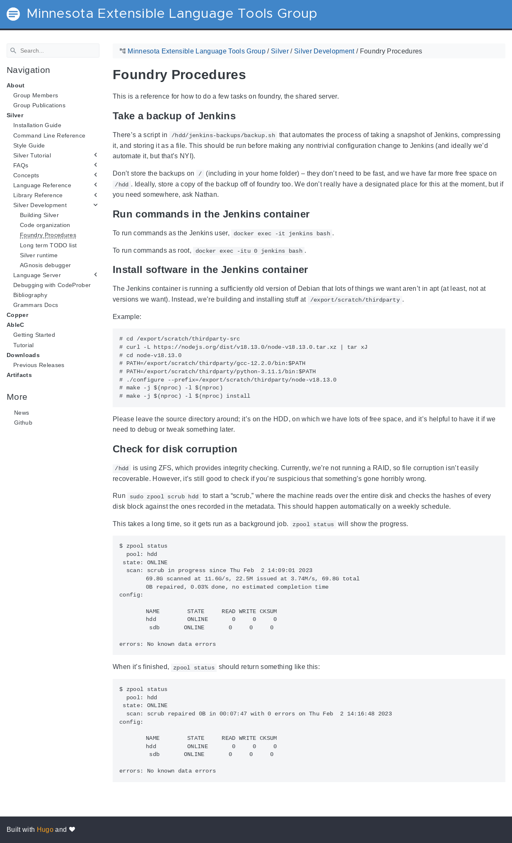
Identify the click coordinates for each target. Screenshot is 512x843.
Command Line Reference (49, 135)
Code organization (45, 225)
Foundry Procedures (48, 235)
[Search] (53, 50)
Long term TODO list (48, 245)
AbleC (15, 324)
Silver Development (40, 205)
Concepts (26, 175)
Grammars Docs (35, 305)
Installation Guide (37, 125)
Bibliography (30, 295)
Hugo (45, 829)
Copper (17, 315)
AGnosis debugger (45, 265)
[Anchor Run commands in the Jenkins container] (315, 213)
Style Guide (29, 145)
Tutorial (23, 344)
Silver (15, 115)
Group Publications (39, 105)
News (21, 412)
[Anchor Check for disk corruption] (243, 448)
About (16, 85)
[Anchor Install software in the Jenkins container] (314, 269)
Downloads (23, 354)
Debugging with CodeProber (52, 285)
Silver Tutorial (32, 155)
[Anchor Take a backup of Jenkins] (242, 115)
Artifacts (19, 375)
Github (23, 422)
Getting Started (34, 334)
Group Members (35, 95)
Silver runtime (39, 254)
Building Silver (39, 215)
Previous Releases (39, 365)
